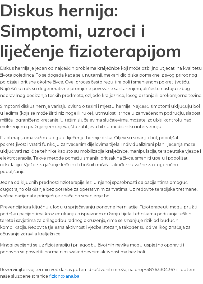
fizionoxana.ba (64, 276)
